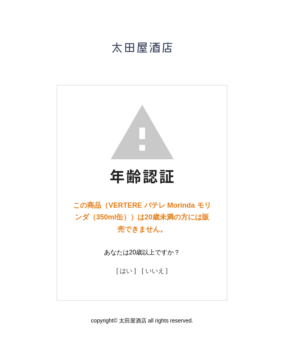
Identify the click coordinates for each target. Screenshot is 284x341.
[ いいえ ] (155, 270)
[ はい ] (126, 270)
